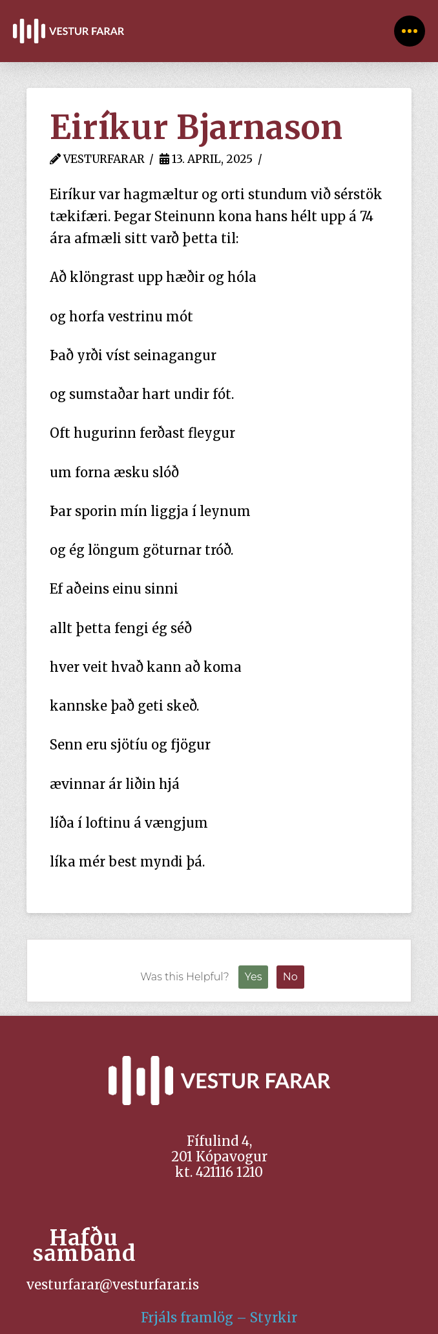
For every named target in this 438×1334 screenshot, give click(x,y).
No (290, 977)
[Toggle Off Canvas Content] (409, 31)
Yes (253, 977)
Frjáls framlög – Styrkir (219, 1317)
